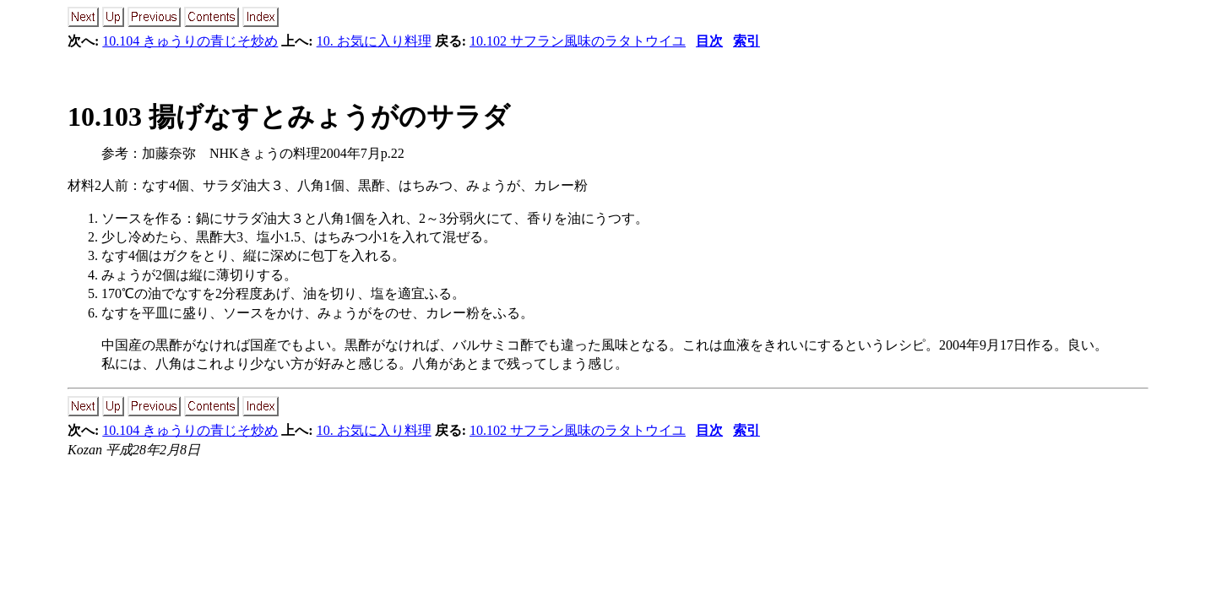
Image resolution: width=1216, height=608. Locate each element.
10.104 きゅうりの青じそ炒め (190, 41)
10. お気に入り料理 (374, 41)
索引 (746, 41)
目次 (709, 41)
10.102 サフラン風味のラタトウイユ (578, 41)
